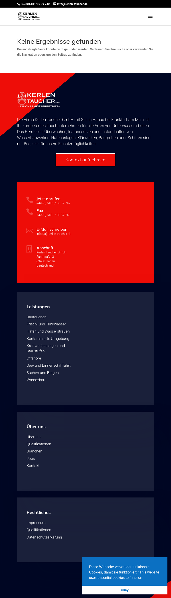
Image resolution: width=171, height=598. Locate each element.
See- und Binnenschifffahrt (49, 365)
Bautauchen (37, 317)
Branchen (34, 451)
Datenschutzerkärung (44, 537)
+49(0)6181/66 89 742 (35, 4)
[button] (144, 578)
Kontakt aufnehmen (86, 159)
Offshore (34, 358)
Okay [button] (124, 590)
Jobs (31, 458)
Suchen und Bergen (43, 372)
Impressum (36, 522)
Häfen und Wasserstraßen (48, 331)
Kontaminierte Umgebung (48, 338)
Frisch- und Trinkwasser (46, 324)
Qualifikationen (39, 444)
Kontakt (33, 465)
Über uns (34, 437)
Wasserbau (36, 380)
